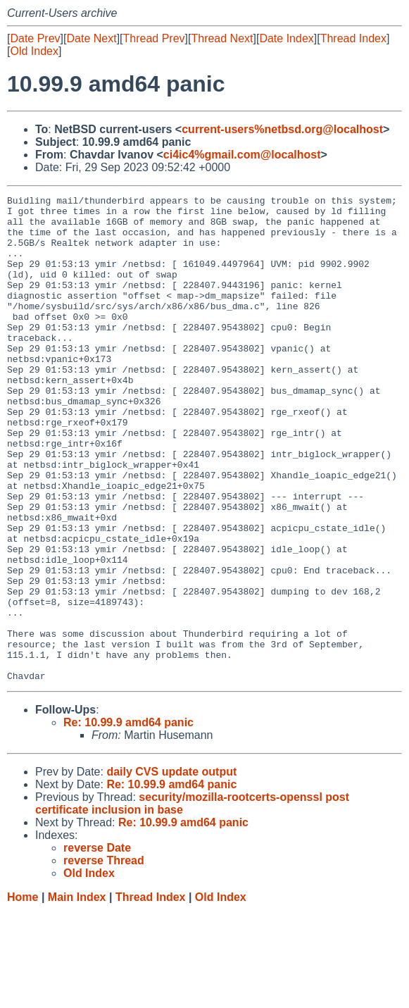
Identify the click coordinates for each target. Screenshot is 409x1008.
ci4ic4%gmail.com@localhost (242, 155)
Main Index (77, 994)
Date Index (286, 38)
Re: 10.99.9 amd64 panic (128, 820)
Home (22, 994)
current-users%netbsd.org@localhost (282, 129)
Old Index (34, 51)
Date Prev (35, 38)
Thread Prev (154, 38)
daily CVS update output (171, 869)
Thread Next (222, 38)
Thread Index (353, 38)
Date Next (91, 38)
